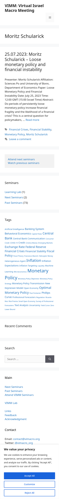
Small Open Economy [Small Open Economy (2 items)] (27, 301)
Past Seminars (13, 202)
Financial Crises (18, 129)
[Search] (49, 359)
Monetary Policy (15, 134)
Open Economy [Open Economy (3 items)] (31, 288)
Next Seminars (14, 197)
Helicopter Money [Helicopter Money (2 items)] (46, 256)
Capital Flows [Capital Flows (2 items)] (37, 234)
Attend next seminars (21, 159)
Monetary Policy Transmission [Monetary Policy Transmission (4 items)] (28, 283)
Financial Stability (40, 129)
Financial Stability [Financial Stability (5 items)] (35, 251)
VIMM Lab (11, 403)
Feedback (11, 415)
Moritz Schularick (37, 134)
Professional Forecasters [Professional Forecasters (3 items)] (24, 297)
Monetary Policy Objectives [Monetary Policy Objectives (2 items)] (28, 279)
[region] (29, 472)
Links (8, 411)
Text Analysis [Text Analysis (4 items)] (21, 305)
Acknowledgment (16, 419)
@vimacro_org (24, 443)
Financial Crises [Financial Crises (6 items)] (15, 251)
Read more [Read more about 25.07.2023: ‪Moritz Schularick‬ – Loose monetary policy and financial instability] (32, 120)
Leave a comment (20, 139)
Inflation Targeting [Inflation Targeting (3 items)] (28, 265)
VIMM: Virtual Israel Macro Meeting (24, 8)
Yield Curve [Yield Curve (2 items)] (45, 305)
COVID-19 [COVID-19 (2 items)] (14, 243)
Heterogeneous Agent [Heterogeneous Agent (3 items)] (15, 261)
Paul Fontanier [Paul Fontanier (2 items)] (35, 293)
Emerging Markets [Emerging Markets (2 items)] (45, 243)
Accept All (29, 475)
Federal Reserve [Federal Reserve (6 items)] (35, 247)
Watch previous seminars (23, 163)
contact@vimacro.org (26, 439)
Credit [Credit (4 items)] (21, 242)
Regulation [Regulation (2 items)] (40, 297)
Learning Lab (13, 192)
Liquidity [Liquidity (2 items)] (41, 266)
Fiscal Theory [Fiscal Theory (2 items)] (18, 256)
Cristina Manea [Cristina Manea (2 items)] (31, 243)
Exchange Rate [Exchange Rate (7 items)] (15, 247)
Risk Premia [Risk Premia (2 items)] (13, 301)
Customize (29, 484)
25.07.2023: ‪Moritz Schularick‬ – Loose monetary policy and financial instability (25, 61)
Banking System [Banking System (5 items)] (34, 229)
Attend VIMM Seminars (19, 395)
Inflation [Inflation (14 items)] (33, 260)
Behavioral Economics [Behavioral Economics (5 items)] (18, 233)
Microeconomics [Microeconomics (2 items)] (20, 272)
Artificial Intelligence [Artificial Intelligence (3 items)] (14, 229)
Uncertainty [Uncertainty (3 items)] (34, 305)
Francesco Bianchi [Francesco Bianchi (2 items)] (31, 256)
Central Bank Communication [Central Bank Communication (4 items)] (29, 238)
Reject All (29, 492)
